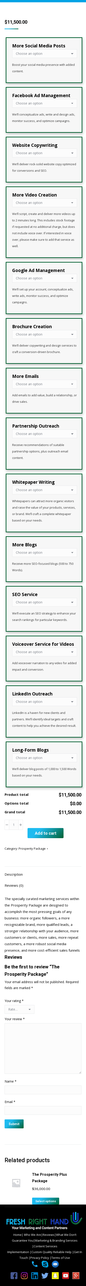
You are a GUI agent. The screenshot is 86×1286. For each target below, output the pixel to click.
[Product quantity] (13, 825)
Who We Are (32, 1235)
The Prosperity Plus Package (49, 1177)
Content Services (45, 1246)
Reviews (48, 1235)
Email (10, 1102)
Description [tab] (14, 874)
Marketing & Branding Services (56, 1240)
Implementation (18, 1252)
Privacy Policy (40, 1258)
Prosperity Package (32, 848)
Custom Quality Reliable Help (51, 1252)
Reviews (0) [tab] (14, 885)
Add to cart (45, 833)
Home (17, 1235)
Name (11, 1081)
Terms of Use (60, 1258)
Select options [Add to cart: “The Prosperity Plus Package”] (45, 1201)
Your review (15, 1019)
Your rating (14, 1001)
